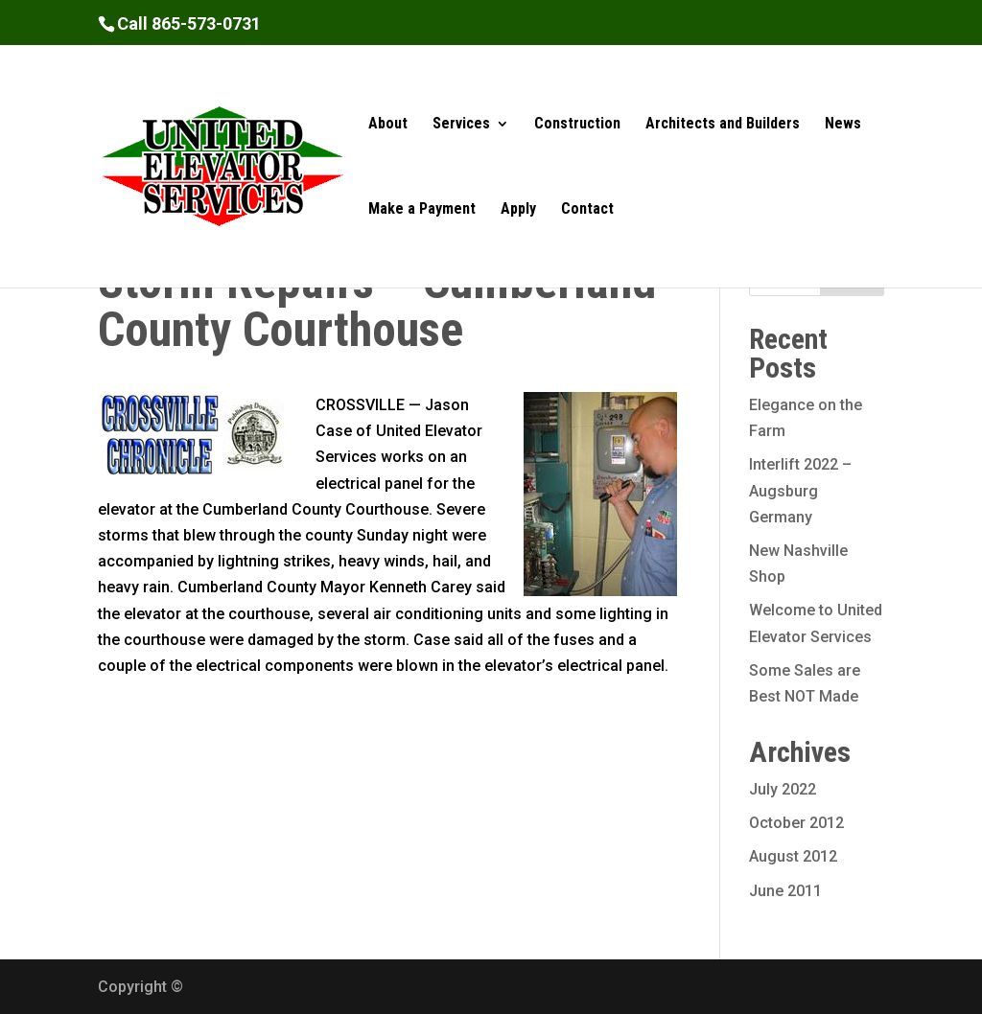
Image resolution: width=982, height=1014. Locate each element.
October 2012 (796, 823)
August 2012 (793, 856)
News (843, 124)
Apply (518, 210)
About (388, 124)
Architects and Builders (722, 124)
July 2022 (782, 789)
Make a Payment (422, 210)
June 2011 (785, 891)
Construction (577, 124)
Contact (587, 210)
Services (461, 124)
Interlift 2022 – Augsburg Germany (800, 490)
